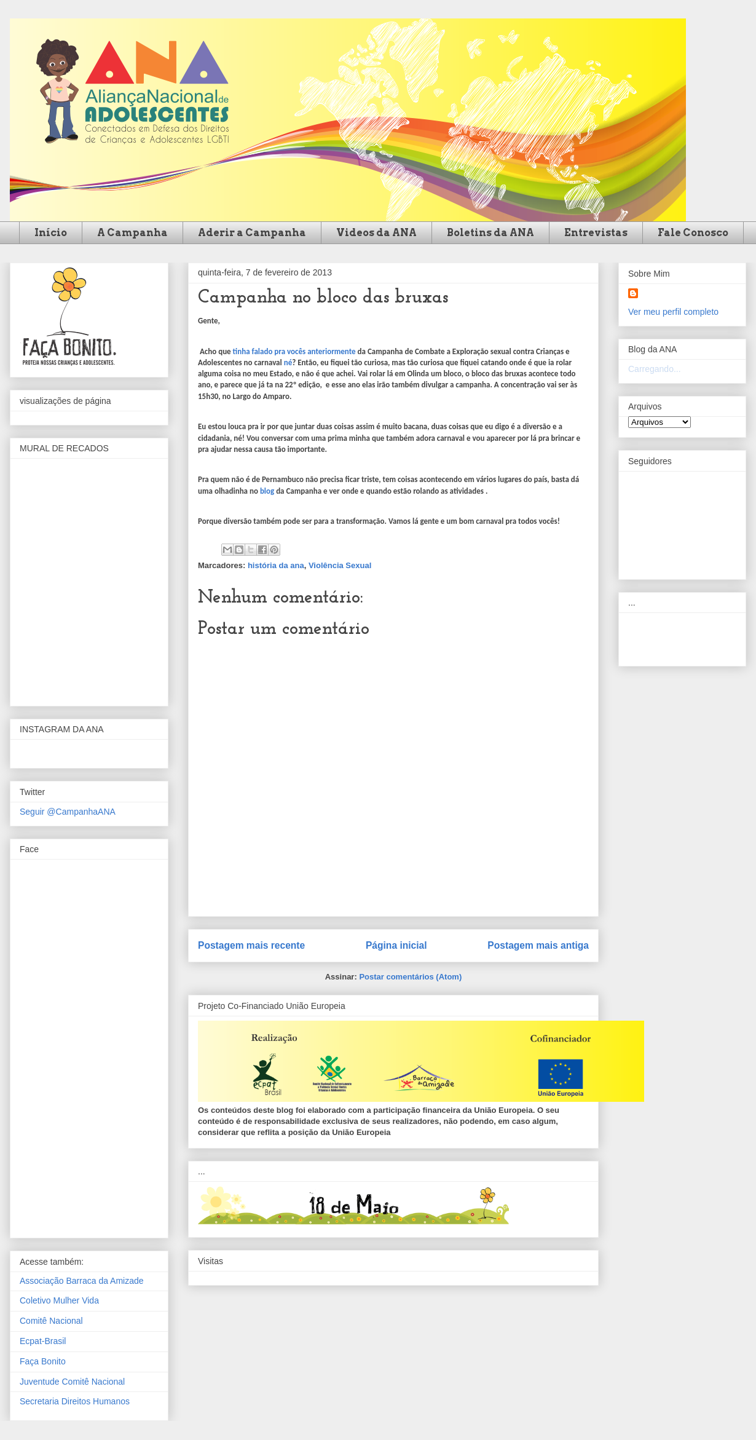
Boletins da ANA (490, 233)
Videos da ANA (376, 233)
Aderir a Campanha (252, 233)
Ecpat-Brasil (43, 1341)
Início (50, 233)
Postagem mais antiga (538, 945)
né (288, 362)
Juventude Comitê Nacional (72, 1382)
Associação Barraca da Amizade (82, 1281)
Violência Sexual (340, 565)
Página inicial (396, 945)
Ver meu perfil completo (673, 312)
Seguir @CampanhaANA (68, 812)
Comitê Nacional (51, 1321)
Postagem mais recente (251, 945)
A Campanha (132, 233)
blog (267, 491)
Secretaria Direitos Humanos (75, 1401)
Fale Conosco (693, 233)
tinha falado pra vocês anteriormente (294, 351)
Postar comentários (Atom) (410, 976)
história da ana (276, 565)
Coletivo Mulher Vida (59, 1300)
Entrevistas (596, 233)
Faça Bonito (43, 1361)
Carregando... (654, 369)
